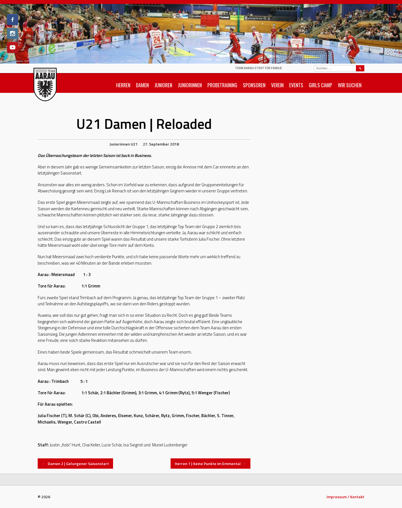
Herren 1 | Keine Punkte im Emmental (211, 463)
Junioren (163, 85)
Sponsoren (254, 85)
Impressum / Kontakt (345, 497)
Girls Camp (320, 85)
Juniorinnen (190, 85)
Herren (123, 85)
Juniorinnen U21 (123, 144)
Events (296, 85)
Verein (277, 85)
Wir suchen (350, 85)
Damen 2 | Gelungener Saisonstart (75, 463)
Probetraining (222, 85)
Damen (142, 85)
